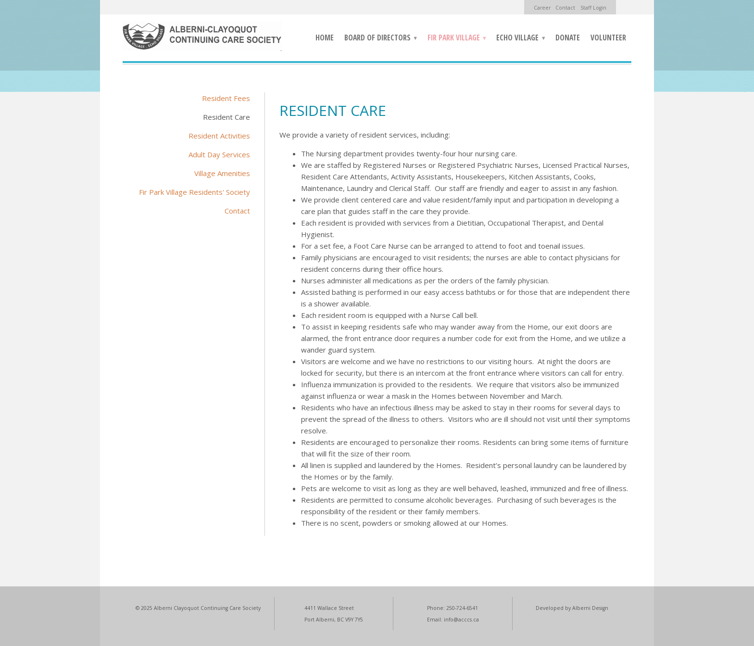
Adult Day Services (219, 154)
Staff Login (593, 7)
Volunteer (608, 37)
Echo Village (518, 39)
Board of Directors (378, 39)
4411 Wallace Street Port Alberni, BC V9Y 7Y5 (333, 614)
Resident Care (226, 117)
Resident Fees (226, 98)
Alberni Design (590, 608)
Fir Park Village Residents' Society (194, 192)
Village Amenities (222, 173)
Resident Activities (219, 135)
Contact (565, 7)
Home (324, 37)
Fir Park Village (454, 39)
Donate (567, 37)
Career (542, 7)
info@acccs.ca (461, 619)
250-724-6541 (462, 608)
